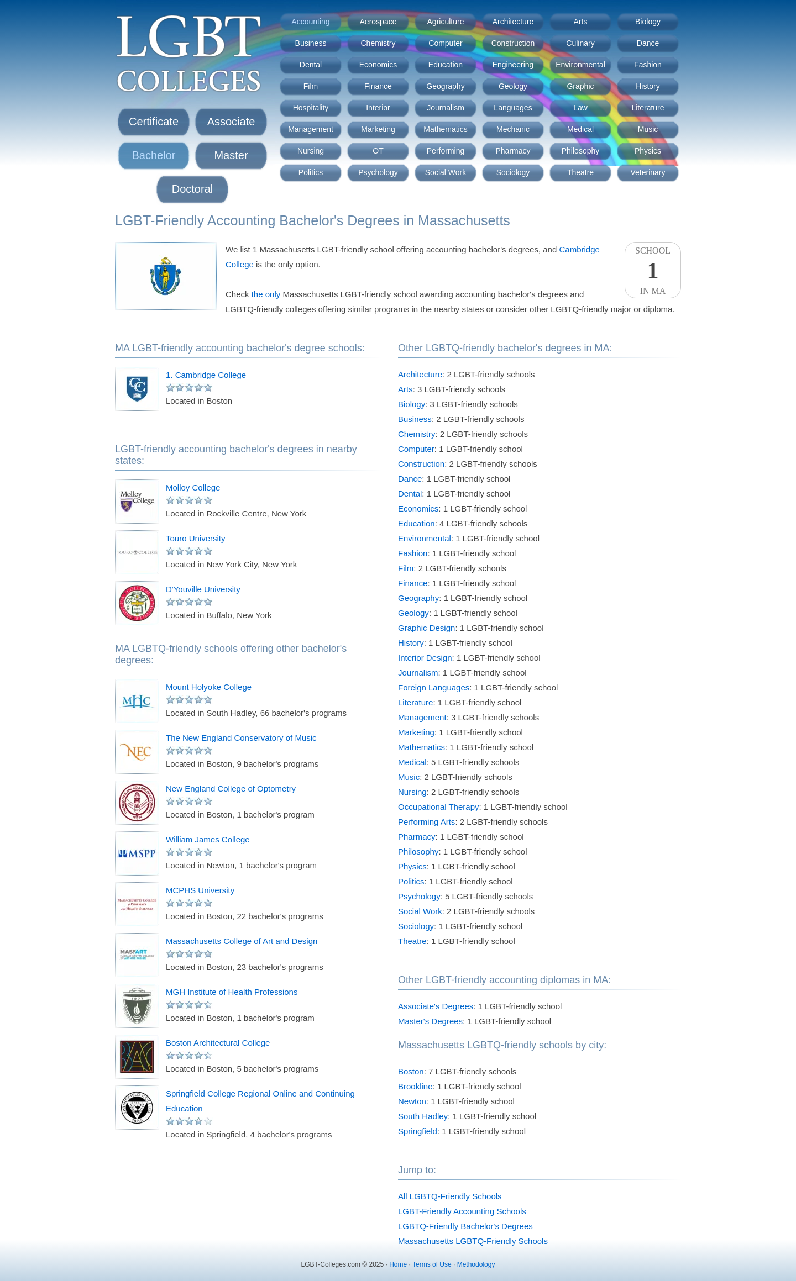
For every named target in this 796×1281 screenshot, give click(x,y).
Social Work (445, 172)
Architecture (513, 21)
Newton (412, 1101)
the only (266, 294)
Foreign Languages (433, 687)
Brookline (415, 1086)
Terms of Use (432, 1264)
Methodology (476, 1264)
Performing (445, 150)
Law (580, 107)
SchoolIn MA (652, 271)
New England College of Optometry (231, 788)
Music (648, 129)
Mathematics (445, 129)
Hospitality (311, 107)
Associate (231, 121)
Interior (378, 107)
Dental (311, 64)
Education (445, 64)
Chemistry (377, 43)
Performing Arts (426, 821)
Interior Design (425, 657)
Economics (378, 64)
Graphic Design (426, 627)
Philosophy (581, 150)
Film (310, 86)
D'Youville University (203, 589)
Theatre (580, 172)
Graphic (580, 86)
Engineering (513, 64)
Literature (647, 107)
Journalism (445, 107)
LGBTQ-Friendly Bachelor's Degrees (465, 1226)
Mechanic (513, 129)
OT (378, 150)
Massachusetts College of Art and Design (241, 941)
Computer (445, 43)
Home (398, 1264)
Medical (580, 129)
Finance (378, 86)
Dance (648, 43)
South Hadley (423, 1116)
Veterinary (647, 172)
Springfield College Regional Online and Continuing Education (260, 1101)
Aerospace (378, 21)
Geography (445, 86)
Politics (310, 172)
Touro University (196, 538)
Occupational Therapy (438, 806)
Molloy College (193, 487)
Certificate (154, 121)
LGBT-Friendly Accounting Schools (462, 1211)
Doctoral (192, 189)
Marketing (378, 129)
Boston (411, 1071)
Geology (513, 86)
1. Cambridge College (206, 374)
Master (231, 155)
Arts (581, 21)
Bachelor (154, 155)
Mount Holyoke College (209, 687)
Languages (513, 107)
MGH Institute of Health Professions (231, 992)
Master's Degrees (430, 1021)
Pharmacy (512, 150)
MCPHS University (200, 890)
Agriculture (445, 21)
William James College (208, 839)
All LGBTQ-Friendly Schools (450, 1196)
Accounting (310, 21)
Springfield (417, 1131)
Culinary (580, 43)
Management (310, 129)
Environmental (580, 64)
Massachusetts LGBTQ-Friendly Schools (473, 1241)
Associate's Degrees (435, 1006)
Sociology (513, 172)
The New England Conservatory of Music (241, 737)
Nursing (310, 150)
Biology (648, 21)
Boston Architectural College (218, 1042)
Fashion (648, 64)
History (648, 86)
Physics (648, 150)
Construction (513, 43)
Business (311, 43)
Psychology (378, 172)
